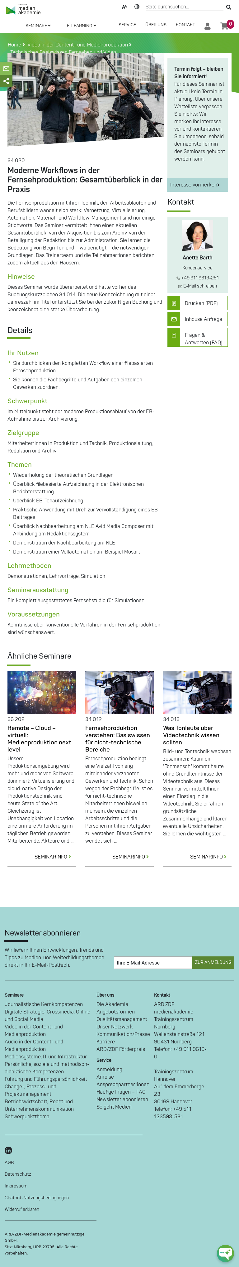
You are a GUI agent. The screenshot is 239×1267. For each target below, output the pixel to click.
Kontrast (137, 6)
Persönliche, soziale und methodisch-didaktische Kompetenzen (47, 1068)
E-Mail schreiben (197, 286)
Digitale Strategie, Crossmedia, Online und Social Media (47, 1016)
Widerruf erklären (22, 1209)
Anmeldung (109, 1069)
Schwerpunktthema (27, 1117)
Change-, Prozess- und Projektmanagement (30, 1090)
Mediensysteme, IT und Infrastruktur (46, 1057)
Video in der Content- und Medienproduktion (34, 1030)
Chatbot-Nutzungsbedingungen (37, 1198)
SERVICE (127, 24)
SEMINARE (38, 25)
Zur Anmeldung (213, 962)
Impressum (16, 1186)
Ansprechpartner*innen (122, 1084)
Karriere (105, 1042)
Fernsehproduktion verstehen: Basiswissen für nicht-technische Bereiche (117, 738)
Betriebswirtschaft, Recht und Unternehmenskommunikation (39, 1105)
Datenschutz (18, 1174)
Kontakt (185, 24)
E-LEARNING (81, 25)
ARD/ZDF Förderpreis (120, 1049)
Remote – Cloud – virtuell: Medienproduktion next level (39, 738)
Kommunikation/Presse (123, 1034)
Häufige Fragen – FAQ (121, 1092)
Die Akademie (112, 1004)
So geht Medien (114, 1107)
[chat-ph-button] (225, 1253)
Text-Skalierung (124, 6)
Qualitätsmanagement (121, 1019)
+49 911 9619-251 (197, 278)
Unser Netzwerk (114, 1027)
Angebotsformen (115, 1012)
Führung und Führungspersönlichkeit (46, 1079)
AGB (9, 1162)
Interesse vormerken (195, 185)
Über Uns (155, 24)
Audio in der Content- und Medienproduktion (34, 1045)
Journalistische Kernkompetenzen (44, 1004)
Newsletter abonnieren (122, 1099)
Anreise (105, 1077)
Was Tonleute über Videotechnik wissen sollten (191, 735)
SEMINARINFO (55, 857)
